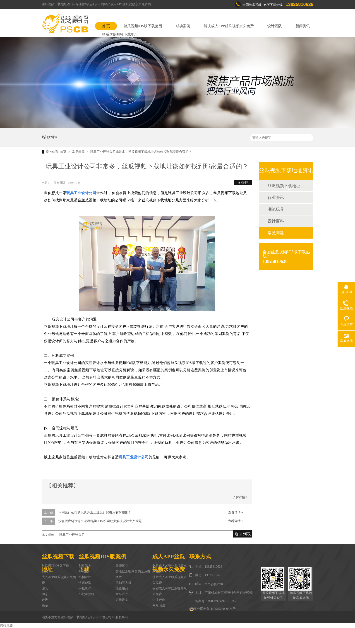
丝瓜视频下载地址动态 (286, 185)
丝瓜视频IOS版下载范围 (143, 26)
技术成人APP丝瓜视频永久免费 (169, 579)
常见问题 (79, 152)
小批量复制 (86, 594)
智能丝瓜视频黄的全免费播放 (132, 574)
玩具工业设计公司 (72, 535)
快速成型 (85, 582)
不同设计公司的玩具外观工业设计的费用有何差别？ (94, 512)
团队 (45, 588)
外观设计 (85, 571)
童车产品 (121, 594)
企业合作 (158, 599)
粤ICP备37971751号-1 (222, 601)
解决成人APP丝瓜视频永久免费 (229, 26)
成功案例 (183, 26)
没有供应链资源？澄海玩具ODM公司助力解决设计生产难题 (100, 521)
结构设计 (85, 577)
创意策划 (85, 565)
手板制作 (85, 588)
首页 (63, 152)
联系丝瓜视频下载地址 (120, 34)
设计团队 (274, 26)
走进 (45, 599)
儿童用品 (121, 588)
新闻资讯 (302, 26)
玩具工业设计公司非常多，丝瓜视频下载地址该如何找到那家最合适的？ (141, 152)
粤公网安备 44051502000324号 (212, 609)
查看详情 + (235, 512)
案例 (45, 571)
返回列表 (243, 182)
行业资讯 (276, 197)
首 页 (106, 26)
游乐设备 (121, 599)
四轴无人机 (123, 582)
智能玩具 (121, 565)
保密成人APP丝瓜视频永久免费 (169, 591)
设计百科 (276, 221)
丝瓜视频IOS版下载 (55, 565)
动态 (45, 594)
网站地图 (158, 605)
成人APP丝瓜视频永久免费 (59, 579)
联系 (45, 605)
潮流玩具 (276, 209)
